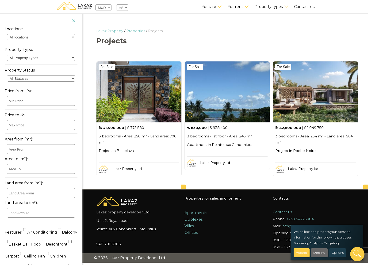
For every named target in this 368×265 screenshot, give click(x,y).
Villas (189, 226)
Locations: (14, 29)
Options (338, 252)
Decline (319, 252)
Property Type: (19, 49)
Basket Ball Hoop (23, 244)
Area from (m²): (19, 139)
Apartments (195, 213)
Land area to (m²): (21, 203)
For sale (209, 6)
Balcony (67, 232)
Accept (301, 252)
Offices (191, 232)
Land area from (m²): (24, 183)
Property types (269, 6)
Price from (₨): (18, 91)
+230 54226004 (300, 219)
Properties (135, 31)
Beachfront (55, 244)
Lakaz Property (109, 31)
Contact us (304, 6)
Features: (13, 232)
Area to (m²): (16, 159)
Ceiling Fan (33, 256)
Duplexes (193, 219)
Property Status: (20, 70)
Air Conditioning (40, 232)
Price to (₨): (16, 115)
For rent (235, 6)
